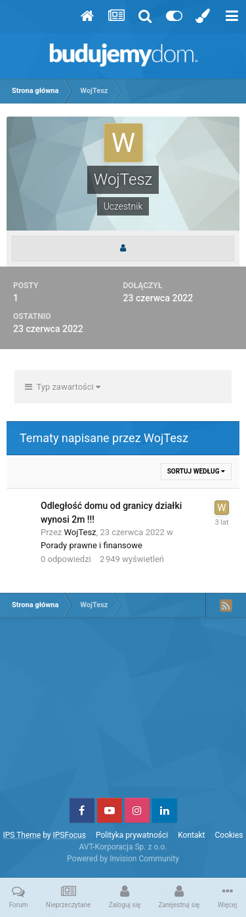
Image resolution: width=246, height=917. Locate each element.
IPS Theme (22, 835)
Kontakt (191, 835)
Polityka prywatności (132, 835)
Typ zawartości (62, 387)
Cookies (229, 835)
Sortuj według (196, 471)
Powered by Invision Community (123, 858)
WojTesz (80, 532)
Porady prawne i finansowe (91, 545)
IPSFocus (68, 835)
